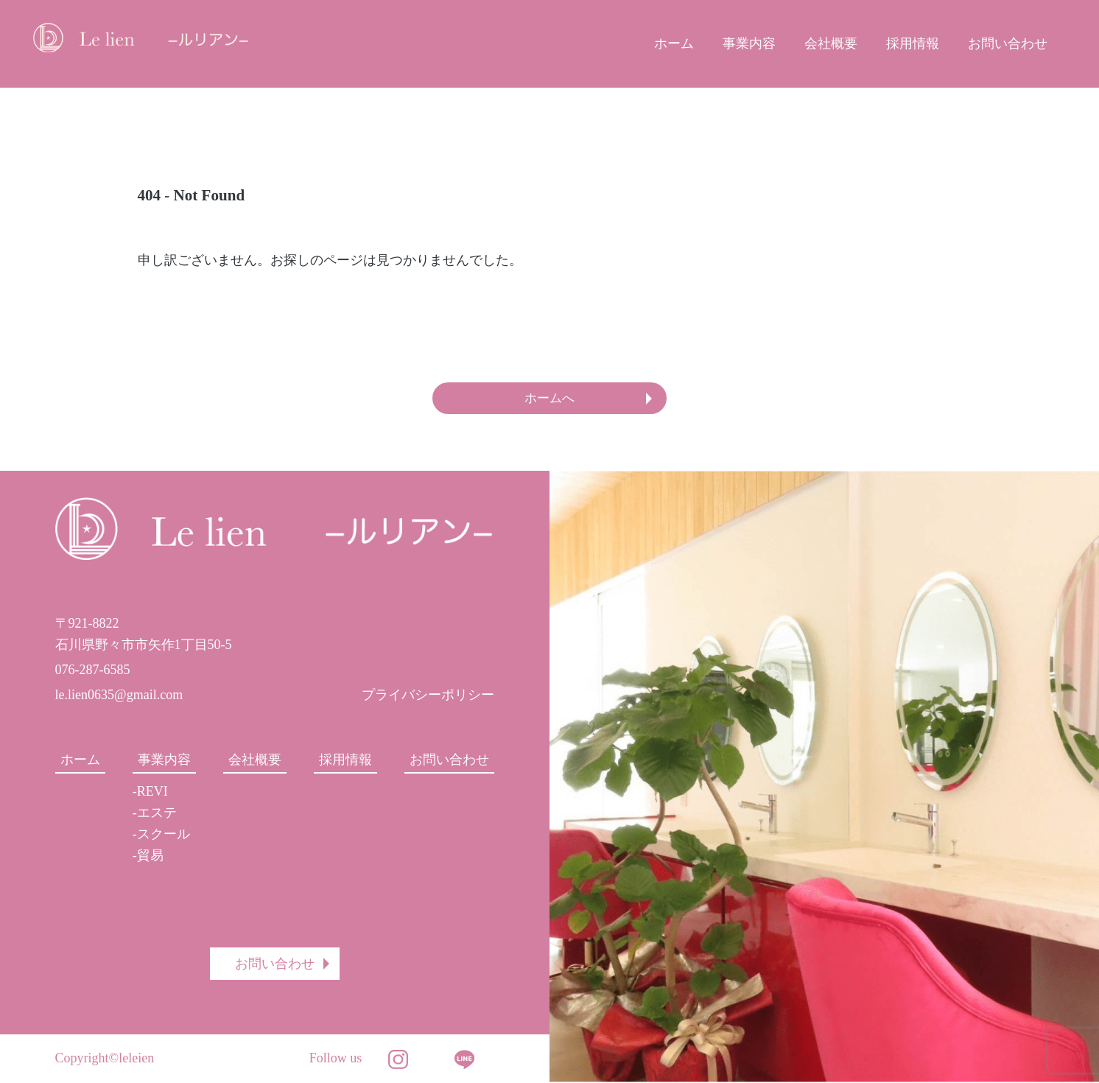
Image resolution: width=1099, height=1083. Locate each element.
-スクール (161, 834)
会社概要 (830, 43)
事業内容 (749, 43)
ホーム (674, 43)
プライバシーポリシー (428, 695)
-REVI (150, 792)
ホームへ (549, 398)
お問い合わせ (1007, 43)
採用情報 (912, 43)
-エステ (155, 813)
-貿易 (148, 856)
